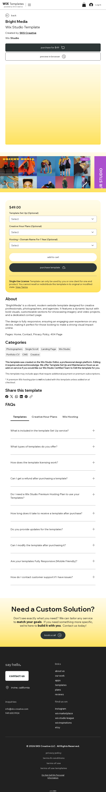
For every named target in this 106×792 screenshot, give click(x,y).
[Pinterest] (26, 396)
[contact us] (17, 676)
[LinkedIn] (21, 396)
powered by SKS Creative (13, 7)
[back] (16, 15)
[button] (84, 4)
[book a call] (53, 635)
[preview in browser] (53, 56)
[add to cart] (53, 257)
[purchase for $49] (53, 47)
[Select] (53, 219)
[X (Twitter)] (11, 396)
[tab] (20, 417)
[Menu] (29, 4)
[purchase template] (53, 267)
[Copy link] (31, 396)
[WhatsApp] (16, 396)
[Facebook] (6, 396)
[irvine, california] (17, 687)
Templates (13, 4)
